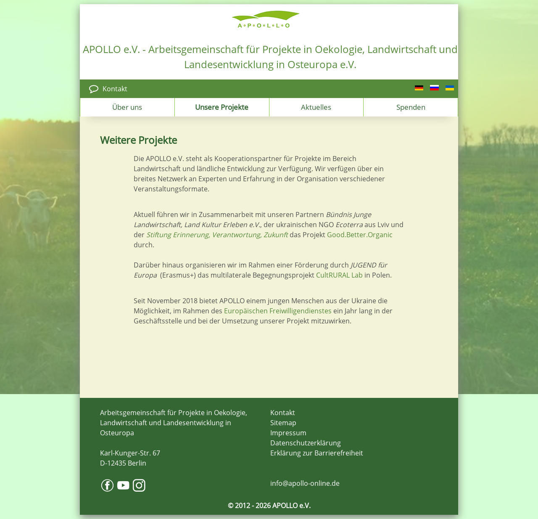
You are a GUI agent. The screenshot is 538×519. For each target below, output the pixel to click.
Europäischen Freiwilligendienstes (278, 310)
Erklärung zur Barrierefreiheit (316, 453)
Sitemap (283, 422)
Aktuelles (316, 107)
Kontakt (115, 88)
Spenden (410, 107)
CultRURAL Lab (339, 275)
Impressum (288, 432)
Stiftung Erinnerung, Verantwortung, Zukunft (217, 234)
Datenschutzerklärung (305, 443)
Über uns (127, 107)
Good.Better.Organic (360, 234)
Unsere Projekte (221, 107)
